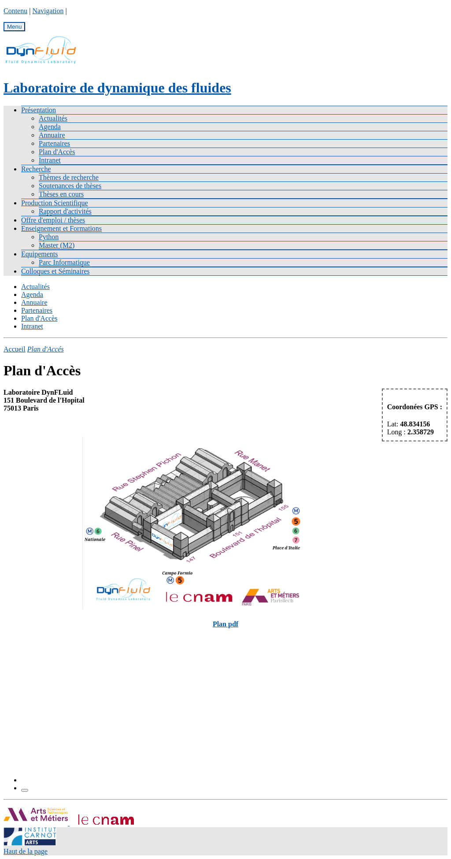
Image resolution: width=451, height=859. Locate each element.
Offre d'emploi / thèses (53, 220)
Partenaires (54, 143)
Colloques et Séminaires (55, 271)
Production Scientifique (54, 203)
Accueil (15, 349)
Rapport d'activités (65, 211)
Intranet (50, 160)
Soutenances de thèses (70, 185)
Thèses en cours (61, 194)
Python (49, 237)
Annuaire (52, 135)
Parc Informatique (64, 262)
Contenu (15, 11)
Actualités (53, 118)
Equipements (39, 254)
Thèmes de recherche (69, 177)
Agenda (50, 126)
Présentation (38, 110)
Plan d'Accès (57, 152)
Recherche (36, 169)
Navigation (47, 11)
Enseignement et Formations (61, 228)
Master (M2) (56, 245)
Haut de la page (26, 851)
